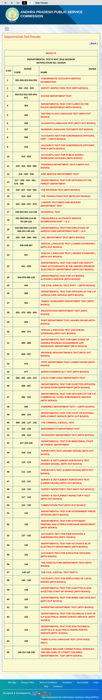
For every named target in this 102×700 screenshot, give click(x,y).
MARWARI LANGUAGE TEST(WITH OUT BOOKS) (67, 129)
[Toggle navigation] (7, 29)
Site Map (12, 682)
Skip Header (41, 3)
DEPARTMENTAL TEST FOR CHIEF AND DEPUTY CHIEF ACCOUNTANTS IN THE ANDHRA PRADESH (67, 266)
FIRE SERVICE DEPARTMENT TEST (60, 174)
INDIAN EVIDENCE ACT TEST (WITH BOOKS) (65, 371)
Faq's (96, 682)
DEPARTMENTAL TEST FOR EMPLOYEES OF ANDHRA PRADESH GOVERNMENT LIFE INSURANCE (65, 343)
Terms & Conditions (48, 682)
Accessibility (82, 682)
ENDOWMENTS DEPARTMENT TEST (60, 429)
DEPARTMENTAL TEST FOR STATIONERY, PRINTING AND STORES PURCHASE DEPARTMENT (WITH (68, 524)
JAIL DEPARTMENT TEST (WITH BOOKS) (63, 237)
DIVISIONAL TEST (50, 212)
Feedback (58, 686)
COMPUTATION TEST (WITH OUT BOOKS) (63, 505)
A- (5, 3)
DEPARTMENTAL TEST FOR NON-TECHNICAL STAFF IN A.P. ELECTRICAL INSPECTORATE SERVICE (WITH (65, 629)
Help (46, 686)
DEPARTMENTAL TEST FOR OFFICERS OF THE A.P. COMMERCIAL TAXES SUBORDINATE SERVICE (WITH (68, 397)
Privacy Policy (27, 682)
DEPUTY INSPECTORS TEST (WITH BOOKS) (64, 88)
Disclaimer (67, 682)
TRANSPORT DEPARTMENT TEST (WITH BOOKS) (67, 435)
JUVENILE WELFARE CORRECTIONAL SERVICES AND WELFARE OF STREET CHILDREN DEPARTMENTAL (67, 652)
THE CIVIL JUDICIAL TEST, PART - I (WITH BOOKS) (68, 285)
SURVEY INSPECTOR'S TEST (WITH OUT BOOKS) (67, 489)
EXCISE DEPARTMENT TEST (56, 96)
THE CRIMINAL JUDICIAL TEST (57, 422)
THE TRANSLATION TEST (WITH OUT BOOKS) (65, 196)
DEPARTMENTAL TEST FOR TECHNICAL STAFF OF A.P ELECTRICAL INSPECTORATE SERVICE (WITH (68, 617)
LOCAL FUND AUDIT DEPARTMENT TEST (63, 378)
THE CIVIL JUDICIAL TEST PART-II (59, 572)
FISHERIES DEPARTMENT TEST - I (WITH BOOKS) (67, 406)
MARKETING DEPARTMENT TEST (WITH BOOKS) (67, 607)
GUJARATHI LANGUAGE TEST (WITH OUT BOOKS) (68, 123)
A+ (18, 3)
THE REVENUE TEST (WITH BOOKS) (60, 190)
